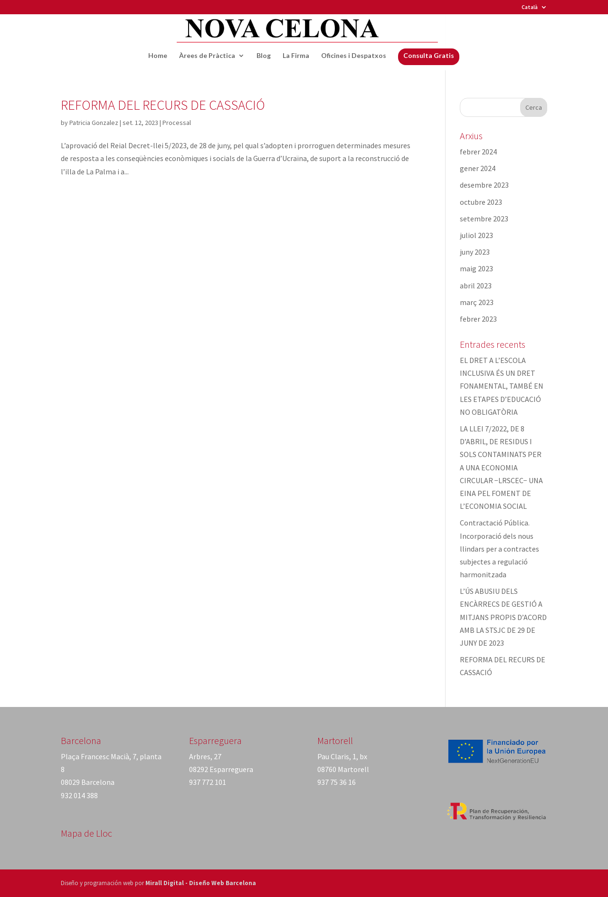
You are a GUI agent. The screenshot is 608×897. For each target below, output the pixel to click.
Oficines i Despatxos (353, 55)
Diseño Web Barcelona (222, 883)
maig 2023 (476, 268)
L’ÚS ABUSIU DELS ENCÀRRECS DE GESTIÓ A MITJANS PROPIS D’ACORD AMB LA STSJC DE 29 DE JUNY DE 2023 (503, 617)
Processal (176, 122)
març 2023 (477, 302)
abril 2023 (476, 285)
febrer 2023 (478, 319)
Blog (263, 55)
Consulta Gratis (428, 55)
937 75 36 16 (336, 782)
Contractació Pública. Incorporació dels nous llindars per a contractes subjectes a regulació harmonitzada (499, 548)
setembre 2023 (484, 218)
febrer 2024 (478, 151)
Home (157, 55)
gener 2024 (477, 168)
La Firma (296, 55)
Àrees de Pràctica (207, 55)
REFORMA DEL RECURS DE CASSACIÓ (163, 105)
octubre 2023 (481, 202)
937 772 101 (207, 782)
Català (530, 7)
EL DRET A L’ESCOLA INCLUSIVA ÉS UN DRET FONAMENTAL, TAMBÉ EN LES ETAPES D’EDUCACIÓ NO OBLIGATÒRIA (501, 386)
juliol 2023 (476, 235)
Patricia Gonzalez (93, 122)
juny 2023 (475, 252)
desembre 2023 (484, 185)
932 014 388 (79, 795)
